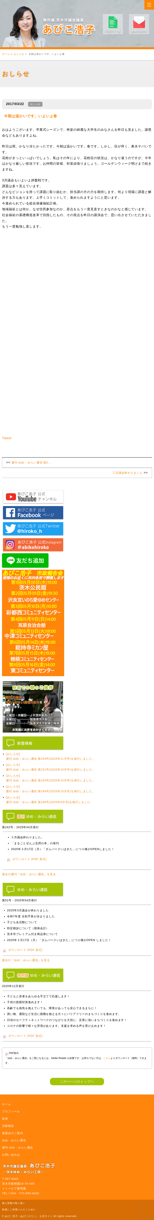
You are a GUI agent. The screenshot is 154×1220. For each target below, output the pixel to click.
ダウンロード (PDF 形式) (29, 859)
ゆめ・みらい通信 (14, 1140)
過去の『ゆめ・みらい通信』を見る (26, 960)
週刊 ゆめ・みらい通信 (17, 1147)
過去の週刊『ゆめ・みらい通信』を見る (29, 874)
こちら (106, 1058)
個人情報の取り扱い (13, 1203)
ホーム (6, 54)
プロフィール (11, 1111)
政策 (5, 1118)
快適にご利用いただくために (19, 1209)
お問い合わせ (11, 1154)
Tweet (7, 438)
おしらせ (19, 54)
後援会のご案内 (12, 1133)
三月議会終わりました (127, 472)
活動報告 (8, 1125)
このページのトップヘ (77, 1081)
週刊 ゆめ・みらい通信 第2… (31, 462)
